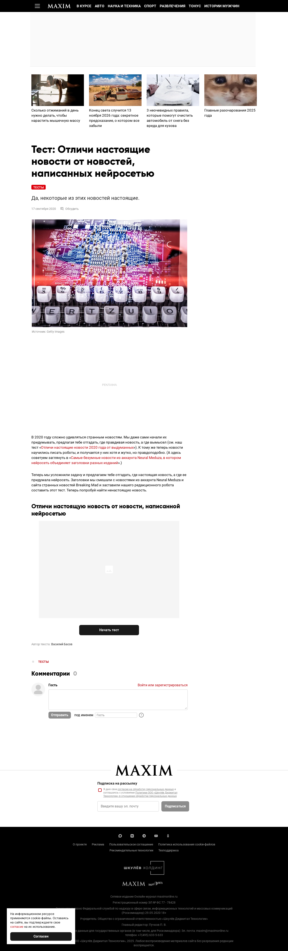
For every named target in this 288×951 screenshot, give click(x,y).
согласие (16, 926)
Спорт (150, 6)
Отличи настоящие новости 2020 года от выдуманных (87, 447)
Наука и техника (124, 6)
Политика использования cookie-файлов (186, 844)
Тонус (195, 6)
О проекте (80, 844)
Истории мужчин (221, 6)
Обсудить (69, 209)
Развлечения (172, 6)
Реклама (98, 844)
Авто (99, 6)
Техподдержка (168, 850)
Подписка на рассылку (117, 783)
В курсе (84, 6)
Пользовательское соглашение (131, 844)
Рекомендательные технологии (131, 850)
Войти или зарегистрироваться (163, 685)
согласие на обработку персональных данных (146, 789)
